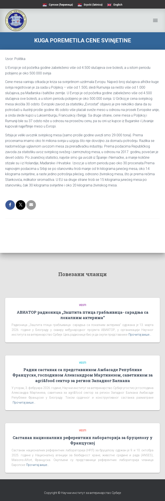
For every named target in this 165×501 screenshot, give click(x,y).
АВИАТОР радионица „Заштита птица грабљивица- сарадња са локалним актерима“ (82, 315)
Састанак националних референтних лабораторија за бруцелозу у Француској (83, 440)
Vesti (82, 305)
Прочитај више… (139, 334)
